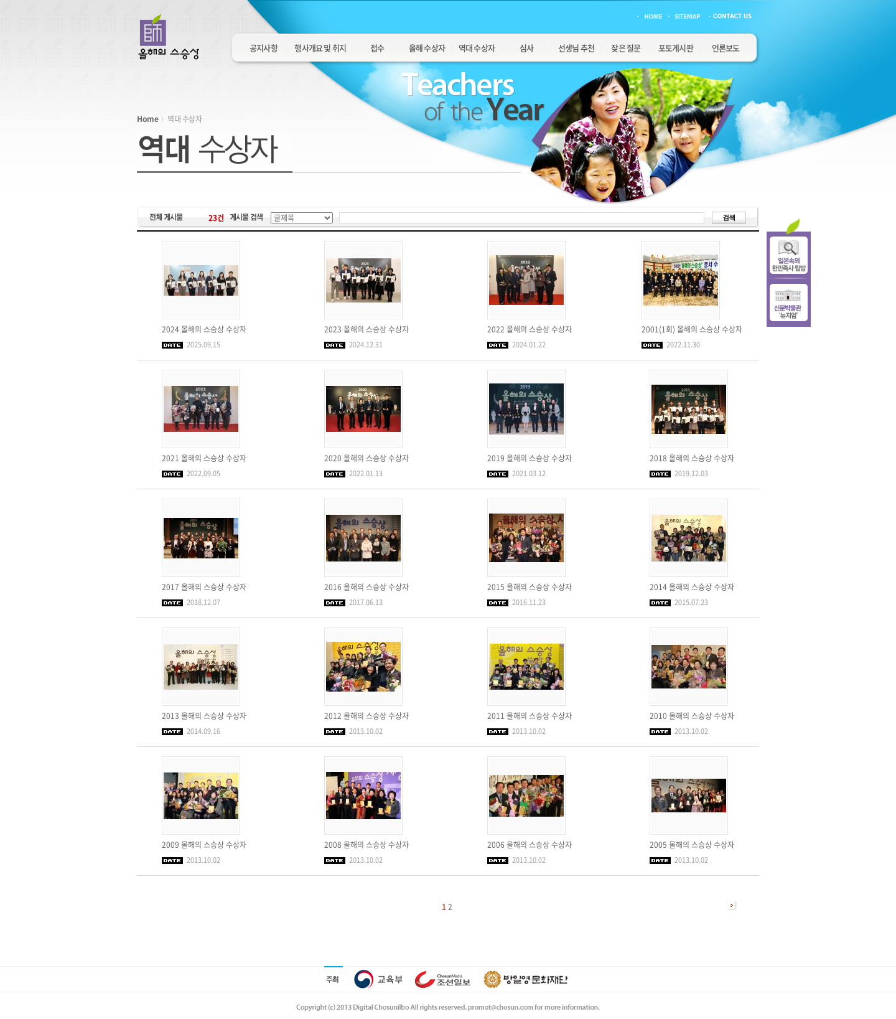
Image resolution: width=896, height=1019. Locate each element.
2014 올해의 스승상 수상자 (692, 587)
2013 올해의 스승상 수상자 (204, 715)
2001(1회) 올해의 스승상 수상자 (692, 329)
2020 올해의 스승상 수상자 (366, 458)
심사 (526, 48)
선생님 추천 (576, 48)
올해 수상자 (427, 48)
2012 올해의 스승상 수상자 (366, 715)
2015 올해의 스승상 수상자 (529, 587)
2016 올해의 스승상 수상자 (366, 587)
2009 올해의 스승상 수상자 (204, 844)
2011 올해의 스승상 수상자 (529, 715)
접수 (377, 48)
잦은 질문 (625, 48)
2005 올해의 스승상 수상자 (692, 844)
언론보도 (726, 48)
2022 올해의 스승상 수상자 (529, 329)
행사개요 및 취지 (319, 48)
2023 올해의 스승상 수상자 (366, 329)
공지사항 (264, 48)
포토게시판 (675, 48)
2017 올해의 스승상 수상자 (204, 587)
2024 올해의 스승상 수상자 (204, 329)
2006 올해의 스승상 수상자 (529, 844)
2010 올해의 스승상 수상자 (692, 715)
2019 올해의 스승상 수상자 (529, 458)
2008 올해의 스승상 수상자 (366, 844)
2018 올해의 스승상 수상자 (692, 458)
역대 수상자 (477, 48)
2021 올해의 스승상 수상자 (204, 458)
